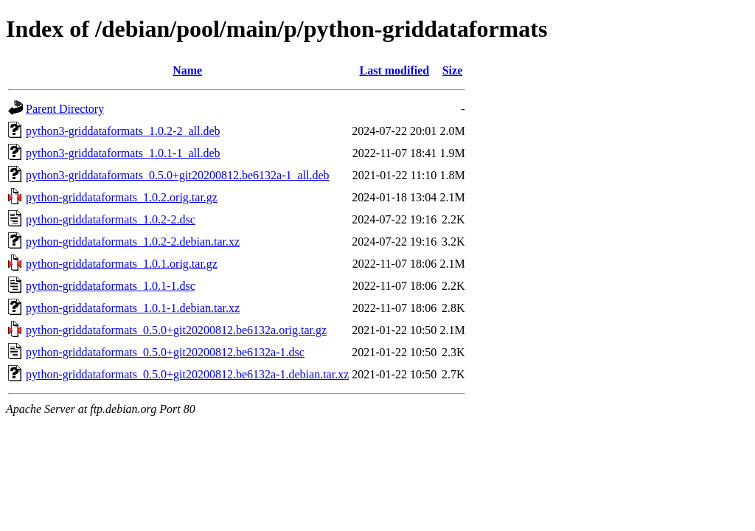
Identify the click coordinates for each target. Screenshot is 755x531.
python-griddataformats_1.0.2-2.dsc (110, 219)
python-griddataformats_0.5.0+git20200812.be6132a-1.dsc (165, 352)
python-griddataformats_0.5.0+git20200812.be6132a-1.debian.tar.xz (187, 374)
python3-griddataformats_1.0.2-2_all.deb (123, 131)
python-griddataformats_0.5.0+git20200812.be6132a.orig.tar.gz (176, 330)
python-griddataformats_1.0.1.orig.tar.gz (122, 263)
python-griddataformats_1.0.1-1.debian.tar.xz (133, 308)
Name (187, 70)
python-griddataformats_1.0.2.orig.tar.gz (122, 197)
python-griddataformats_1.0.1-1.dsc (110, 286)
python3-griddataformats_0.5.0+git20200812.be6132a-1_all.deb (178, 175)
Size (452, 70)
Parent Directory (65, 109)
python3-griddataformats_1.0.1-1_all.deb (123, 153)
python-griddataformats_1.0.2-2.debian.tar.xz (133, 241)
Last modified (394, 70)
